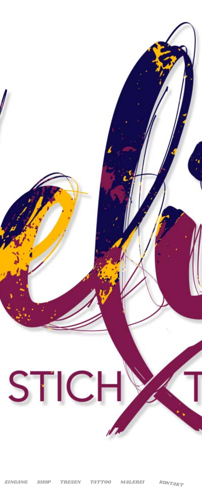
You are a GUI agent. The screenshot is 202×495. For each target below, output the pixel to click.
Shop (44, 482)
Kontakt (171, 484)
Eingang (16, 482)
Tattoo (100, 482)
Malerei (132, 482)
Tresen (70, 482)
